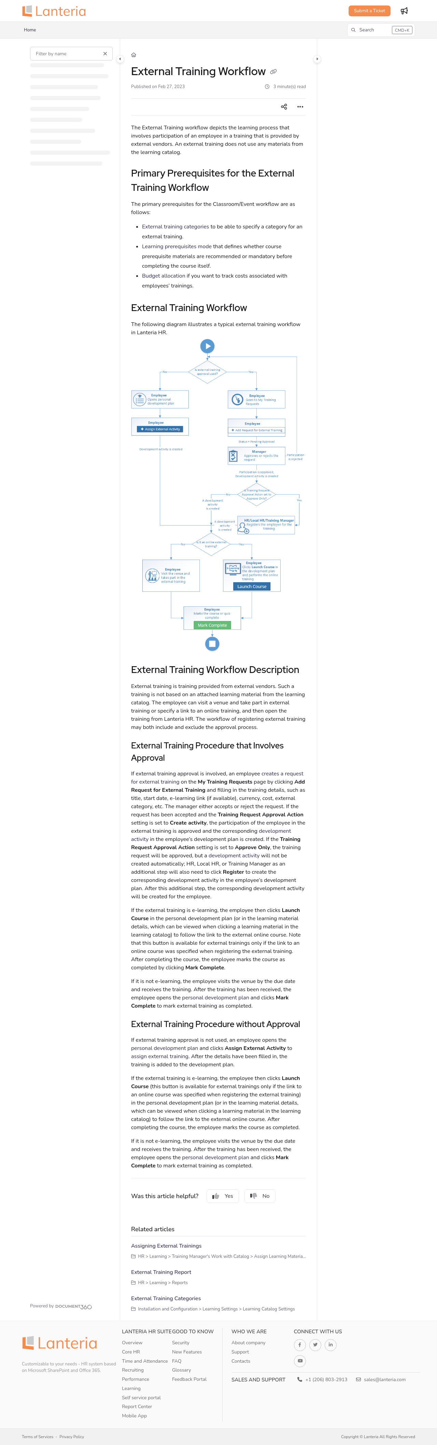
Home (30, 30)
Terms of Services (37, 1437)
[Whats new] (404, 10)
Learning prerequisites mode (177, 246)
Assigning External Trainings (166, 1246)
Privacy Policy (71, 1437)
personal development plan (215, 997)
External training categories (175, 226)
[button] (381, 30)
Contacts (240, 1361)
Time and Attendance (145, 1361)
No (260, 1196)
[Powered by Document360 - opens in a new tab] (61, 1306)
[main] (218, 680)
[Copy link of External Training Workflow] (273, 72)
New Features (187, 1352)
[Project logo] (56, 11)
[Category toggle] (120, 59)
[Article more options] (300, 106)
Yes (222, 1196)
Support (240, 1352)
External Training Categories (166, 1298)
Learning (131, 1388)
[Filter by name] (71, 53)
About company (248, 1342)
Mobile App (134, 1416)
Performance (135, 1379)
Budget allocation (163, 276)
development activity (234, 855)
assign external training (159, 1056)
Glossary (181, 1370)
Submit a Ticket (369, 11)
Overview (132, 1342)
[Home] (133, 55)
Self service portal (141, 1397)
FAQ (177, 1361)
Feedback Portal (189, 1379)
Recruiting (133, 1370)
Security (180, 1342)
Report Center (137, 1406)
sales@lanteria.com (381, 1379)
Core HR (131, 1352)
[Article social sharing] (284, 106)
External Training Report (161, 1272)
